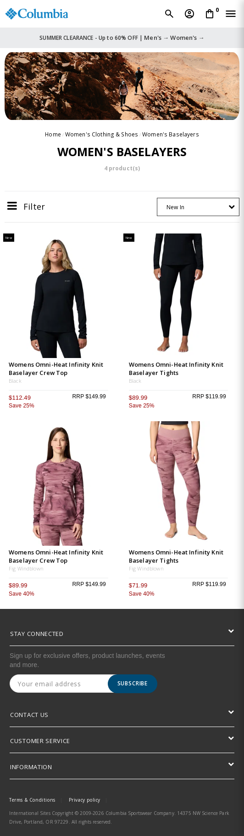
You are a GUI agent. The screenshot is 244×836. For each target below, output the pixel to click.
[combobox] (198, 207)
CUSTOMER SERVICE (40, 741)
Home (54, 134)
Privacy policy (84, 800)
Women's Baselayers (170, 134)
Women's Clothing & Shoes (102, 134)
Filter (26, 206)
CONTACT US (29, 715)
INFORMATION (31, 767)
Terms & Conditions (32, 800)
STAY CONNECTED (37, 634)
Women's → (187, 37)
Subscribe (132, 683)
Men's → (156, 37)
